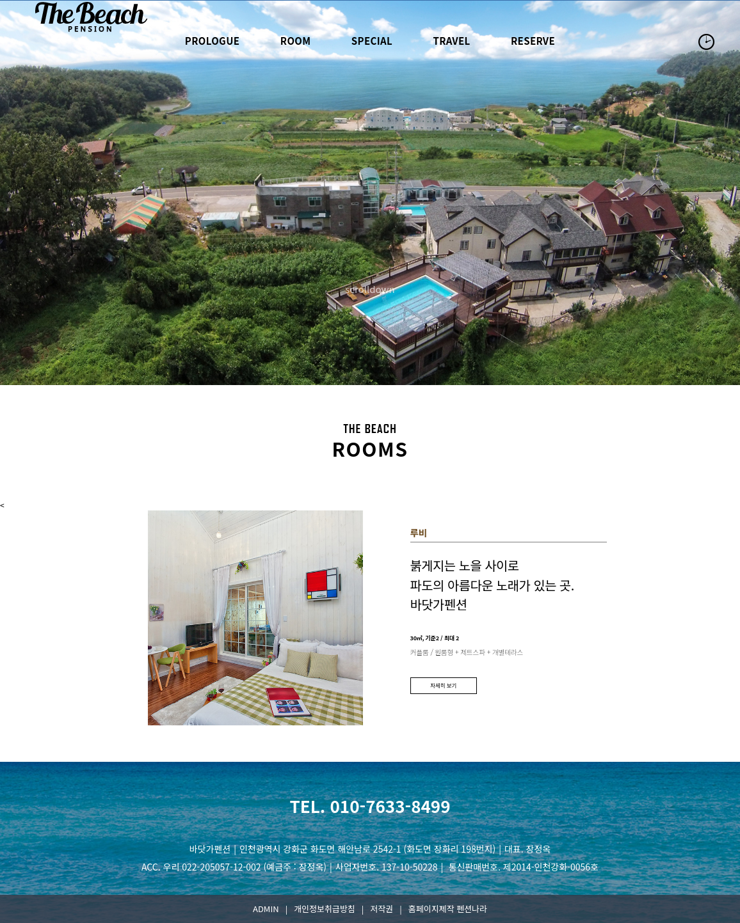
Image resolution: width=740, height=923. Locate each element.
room (295, 40)
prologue (212, 40)
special (371, 40)
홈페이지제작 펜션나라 (447, 909)
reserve (533, 40)
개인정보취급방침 (324, 909)
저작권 (381, 909)
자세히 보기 (443, 685)
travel (451, 40)
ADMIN (266, 909)
